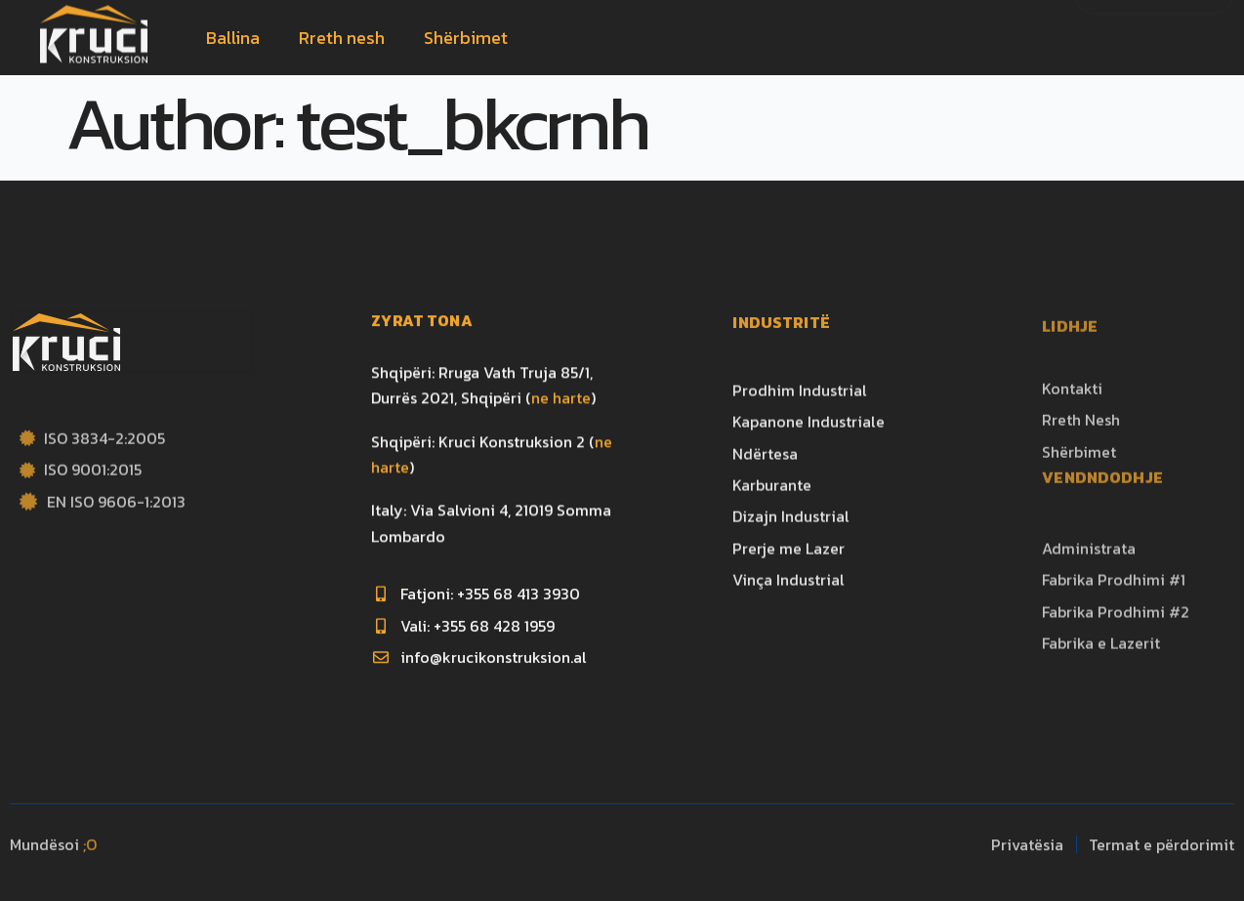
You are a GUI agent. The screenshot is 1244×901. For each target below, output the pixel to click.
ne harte (561, 422)
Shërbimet (466, 37)
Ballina (233, 37)
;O (90, 854)
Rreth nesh (342, 37)
